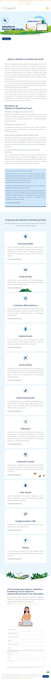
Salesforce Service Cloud (31, 603)
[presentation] (17, 671)
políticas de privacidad (38, 667)
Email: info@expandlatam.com (25, 1)
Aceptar (45, 676)
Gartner (7, 83)
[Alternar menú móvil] (47, 8)
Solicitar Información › (13, 202)
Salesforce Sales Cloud (18, 603)
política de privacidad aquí (26, 678)
